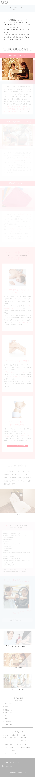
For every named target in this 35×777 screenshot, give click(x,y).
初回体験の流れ (7, 713)
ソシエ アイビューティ (9, 753)
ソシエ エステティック (9, 737)
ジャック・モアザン (24, 740)
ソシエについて (7, 703)
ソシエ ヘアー (22, 737)
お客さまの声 (7, 721)
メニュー (5, 715)
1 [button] (16, 515)
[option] (17, 501)
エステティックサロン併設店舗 (18, 445)
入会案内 (5, 718)
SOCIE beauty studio (24, 747)
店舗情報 (5, 706)
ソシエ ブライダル (8, 747)
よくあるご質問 (7, 724)
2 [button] (17, 515)
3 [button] (19, 515)
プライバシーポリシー (16, 763)
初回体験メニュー (8, 710)
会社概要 (5, 763)
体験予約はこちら (16, 620)
